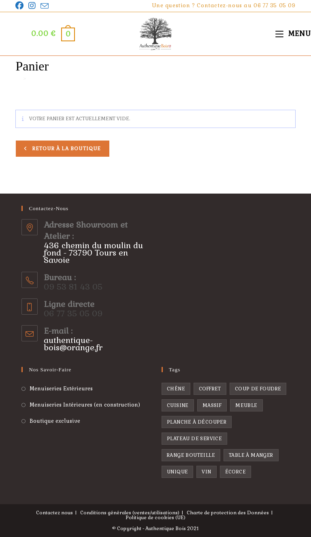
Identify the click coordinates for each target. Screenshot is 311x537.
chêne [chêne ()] (176, 389)
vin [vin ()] (206, 472)
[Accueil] (18, 78)
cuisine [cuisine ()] (178, 405)
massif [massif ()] (212, 405)
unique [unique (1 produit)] (177, 472)
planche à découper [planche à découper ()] (196, 422)
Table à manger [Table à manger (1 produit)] (251, 455)
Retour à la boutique (65, 148)
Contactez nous (54, 512)
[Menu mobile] (293, 33)
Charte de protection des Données (228, 512)
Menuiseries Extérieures (61, 388)
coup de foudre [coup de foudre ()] (258, 389)
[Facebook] (20, 6)
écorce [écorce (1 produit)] (235, 472)
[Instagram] (32, 6)
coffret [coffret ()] (210, 389)
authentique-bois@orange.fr (73, 344)
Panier (38, 78)
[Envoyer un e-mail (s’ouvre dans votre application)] (44, 6)
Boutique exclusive (55, 421)
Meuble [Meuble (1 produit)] (246, 405)
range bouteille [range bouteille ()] (191, 455)
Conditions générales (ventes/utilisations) (129, 512)
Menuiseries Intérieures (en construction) (85, 404)
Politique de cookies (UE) (155, 517)
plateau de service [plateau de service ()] (194, 438)
